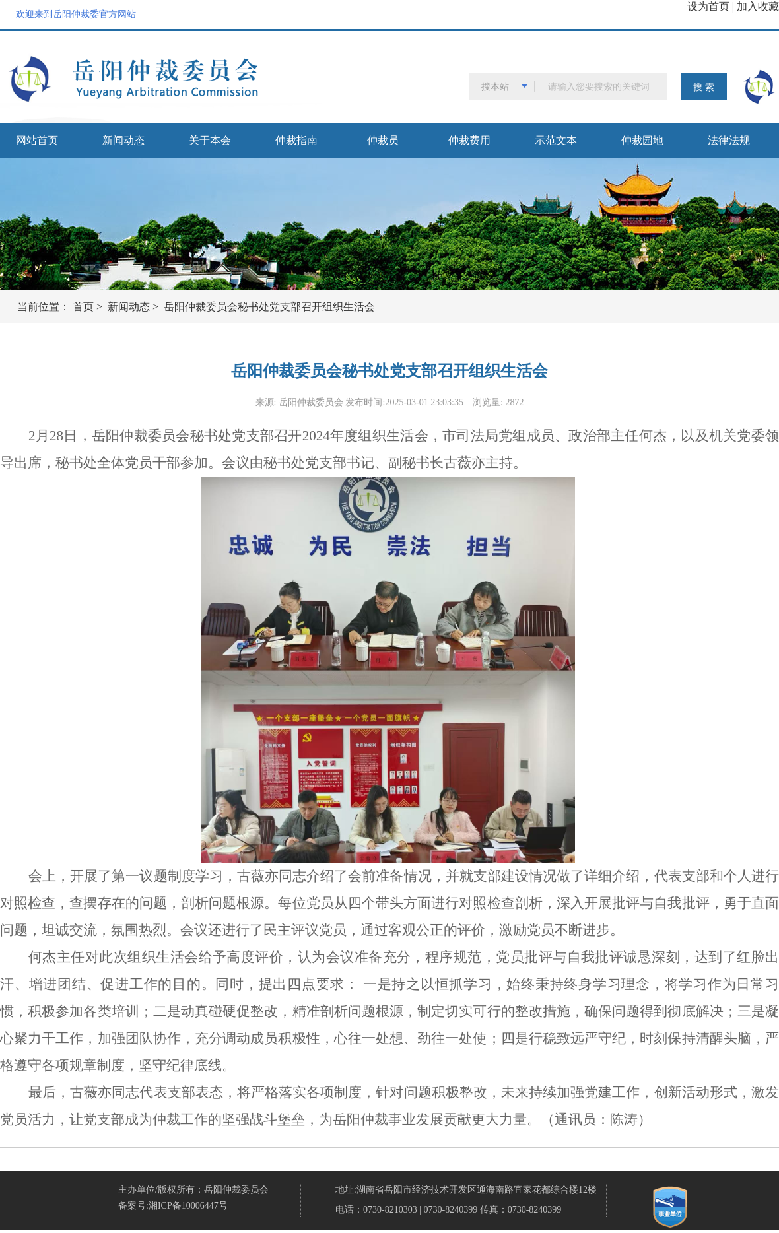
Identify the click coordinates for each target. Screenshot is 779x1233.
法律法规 (729, 140)
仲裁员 (383, 140)
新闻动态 (123, 140)
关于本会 (210, 140)
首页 (83, 306)
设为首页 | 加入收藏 (733, 6)
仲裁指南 (296, 140)
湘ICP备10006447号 (188, 1206)
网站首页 (37, 140)
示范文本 (556, 140)
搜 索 (703, 87)
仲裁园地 (642, 140)
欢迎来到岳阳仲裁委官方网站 (76, 14)
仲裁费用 (469, 140)
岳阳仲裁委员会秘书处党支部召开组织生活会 (269, 306)
